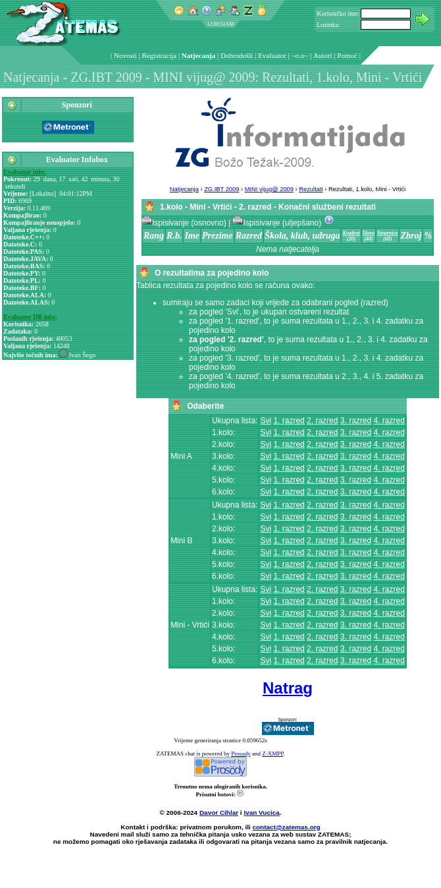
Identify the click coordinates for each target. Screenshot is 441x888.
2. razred (322, 420)
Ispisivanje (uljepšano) (277, 222)
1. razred (288, 420)
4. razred (389, 420)
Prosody (241, 753)
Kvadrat (350, 233)
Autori (322, 55)
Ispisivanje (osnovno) (185, 222)
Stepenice (387, 233)
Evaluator (272, 55)
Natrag (288, 688)
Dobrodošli (236, 55)
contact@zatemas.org (287, 827)
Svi (265, 420)
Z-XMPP (272, 753)
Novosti (125, 55)
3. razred (355, 420)
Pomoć (347, 55)
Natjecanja (198, 55)
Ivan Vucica (261, 812)
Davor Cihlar (218, 812)
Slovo (369, 233)
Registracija (159, 55)
